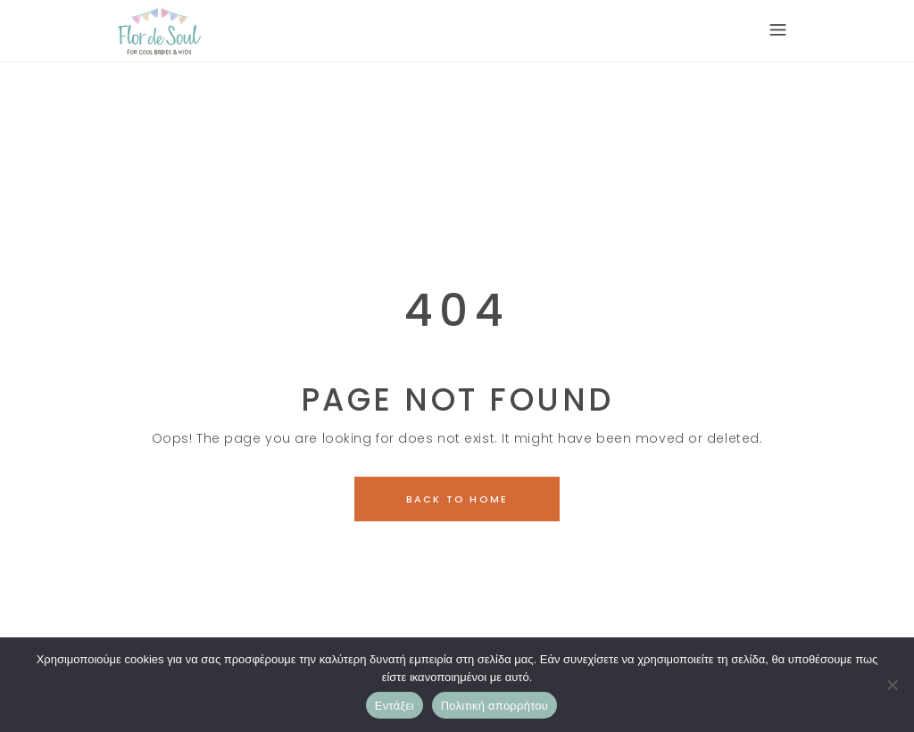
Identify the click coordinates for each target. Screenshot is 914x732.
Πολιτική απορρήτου (494, 705)
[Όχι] (892, 685)
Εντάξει (394, 705)
